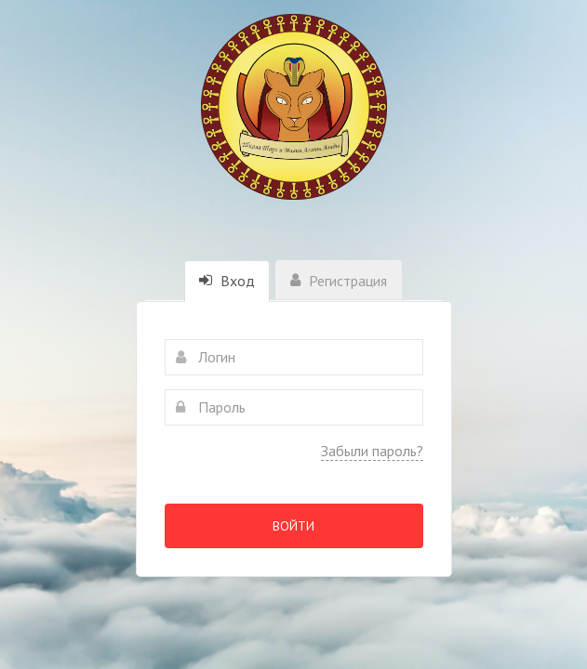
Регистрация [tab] (338, 280)
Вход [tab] (227, 280)
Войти (293, 526)
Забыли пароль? (372, 450)
